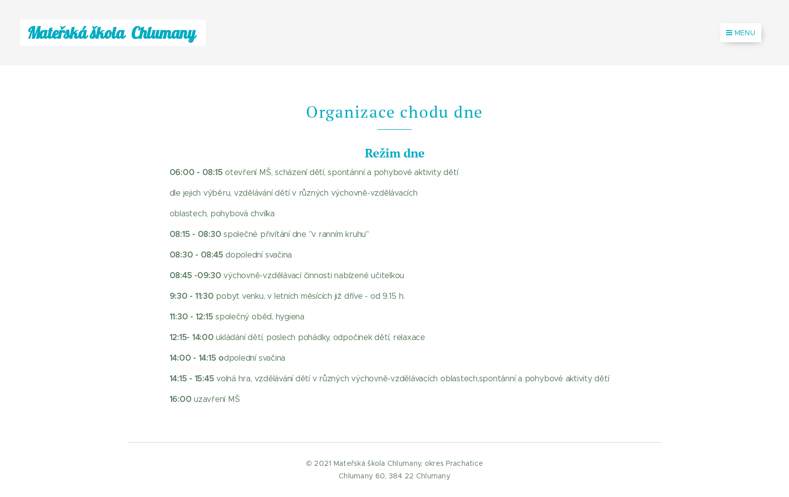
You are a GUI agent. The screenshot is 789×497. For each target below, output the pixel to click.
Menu (740, 32)
